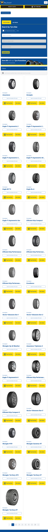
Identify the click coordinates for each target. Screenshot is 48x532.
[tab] (6, 22)
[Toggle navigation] (46, 2)
